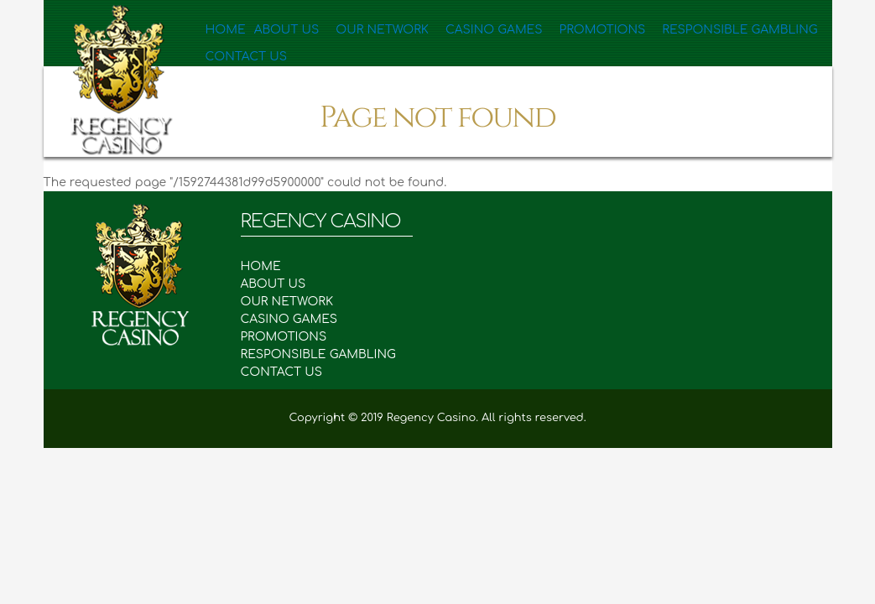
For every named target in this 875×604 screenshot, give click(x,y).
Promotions (569, 29)
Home (227, 29)
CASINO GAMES (298, 319)
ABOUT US (282, 284)
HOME (270, 266)
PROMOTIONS (292, 337)
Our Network (374, 29)
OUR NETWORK (296, 301)
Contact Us (245, 75)
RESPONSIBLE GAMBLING (327, 354)
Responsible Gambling (690, 29)
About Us (289, 29)
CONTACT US (282, 372)
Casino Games (473, 29)
